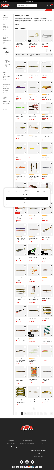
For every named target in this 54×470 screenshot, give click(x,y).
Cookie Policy (34, 194)
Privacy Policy (24, 194)
